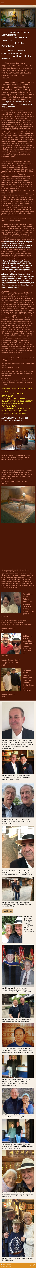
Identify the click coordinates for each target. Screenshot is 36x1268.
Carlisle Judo (8, 911)
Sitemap (8, 1264)
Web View (32, 1266)
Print (3, 1264)
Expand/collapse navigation (18, 2)
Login (33, 1264)
